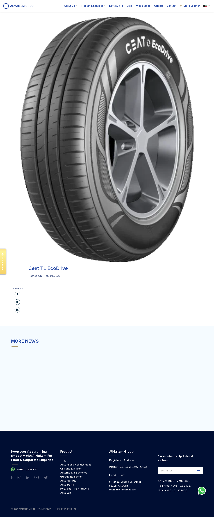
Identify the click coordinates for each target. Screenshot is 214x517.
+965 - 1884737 (27, 469)
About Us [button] (69, 5)
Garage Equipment (71, 476)
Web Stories (143, 5)
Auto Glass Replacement (75, 464)
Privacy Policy (45, 509)
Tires (63, 460)
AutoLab (65, 492)
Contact (171, 5)
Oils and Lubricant (71, 468)
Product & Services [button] (92, 5)
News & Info (116, 5)
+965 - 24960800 (178, 481)
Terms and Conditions (65, 509)
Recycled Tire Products (74, 488)
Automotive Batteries (73, 472)
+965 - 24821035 (176, 490)
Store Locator (190, 5)
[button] (207, 6)
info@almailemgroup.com (122, 489)
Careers (158, 5)
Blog (129, 5)
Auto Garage (68, 480)
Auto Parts (67, 484)
